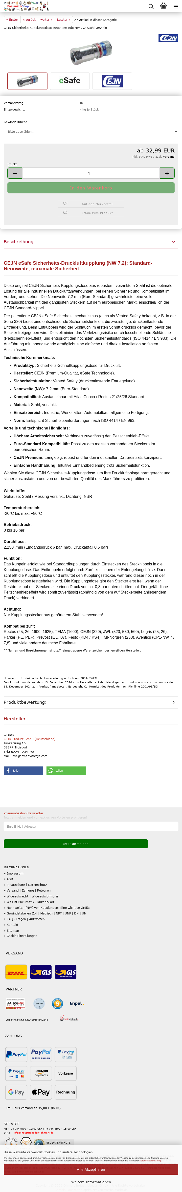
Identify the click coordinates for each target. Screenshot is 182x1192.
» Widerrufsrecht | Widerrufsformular (31, 896)
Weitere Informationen (91, 1182)
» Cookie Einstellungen (20, 935)
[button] (14, 173)
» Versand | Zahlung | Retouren (27, 890)
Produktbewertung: (25, 702)
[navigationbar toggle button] (176, 6)
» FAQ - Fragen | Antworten (24, 919)
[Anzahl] (91, 173)
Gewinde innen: (15, 122)
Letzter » (63, 19)
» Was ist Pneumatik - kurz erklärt (29, 902)
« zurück (29, 19)
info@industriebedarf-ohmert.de (33, 1132)
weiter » (46, 19)
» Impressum (13, 873)
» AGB (8, 879)
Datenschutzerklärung (150, 1160)
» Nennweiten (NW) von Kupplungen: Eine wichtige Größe (47, 907)
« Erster (12, 19)
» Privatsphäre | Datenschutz (25, 884)
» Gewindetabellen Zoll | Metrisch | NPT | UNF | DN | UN (45, 913)
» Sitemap (11, 930)
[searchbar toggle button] (151, 6)
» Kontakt (11, 924)
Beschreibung (18, 241)
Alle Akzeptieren (91, 1169)
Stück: (12, 164)
